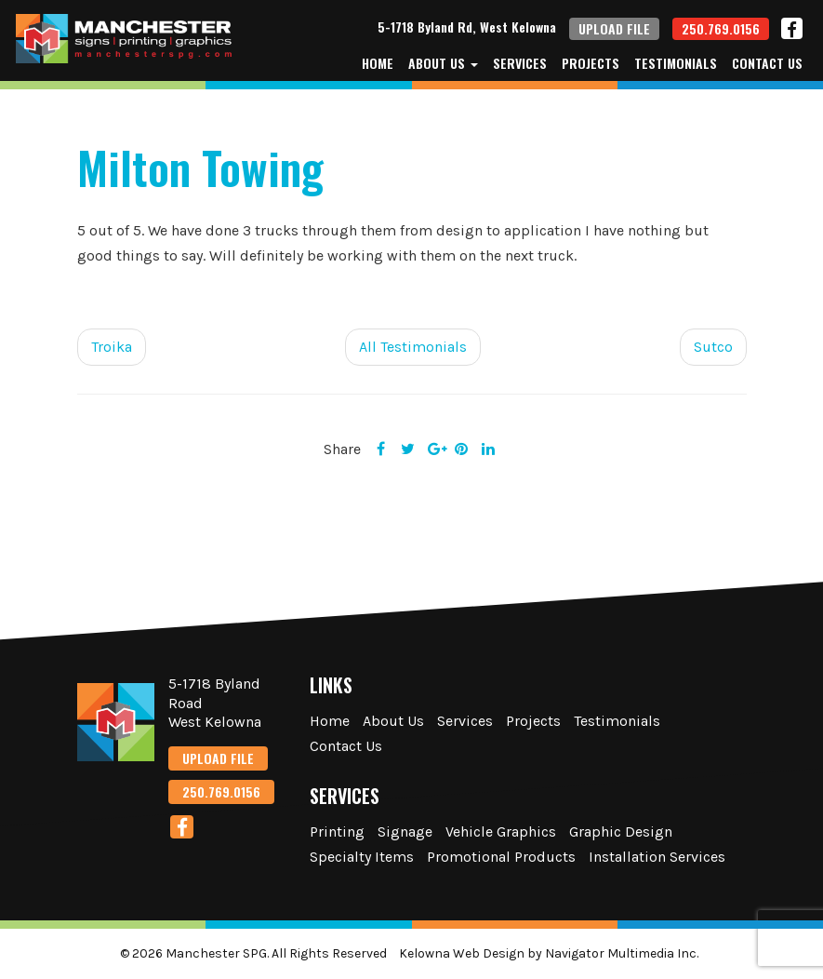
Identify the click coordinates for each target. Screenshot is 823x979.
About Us (443, 63)
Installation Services (657, 856)
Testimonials (675, 63)
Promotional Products (501, 856)
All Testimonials (413, 346)
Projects (590, 63)
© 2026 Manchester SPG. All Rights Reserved (253, 953)
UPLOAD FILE (614, 28)
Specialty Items (362, 856)
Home (377, 63)
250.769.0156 (721, 28)
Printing (337, 831)
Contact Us (767, 63)
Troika (111, 346)
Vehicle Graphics (500, 831)
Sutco (713, 346)
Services (520, 63)
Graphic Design (620, 831)
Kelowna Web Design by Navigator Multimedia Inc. (548, 953)
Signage (405, 831)
